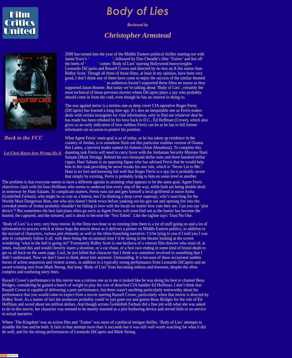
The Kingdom (100, 59)
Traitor (92, 63)
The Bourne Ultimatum (85, 82)
